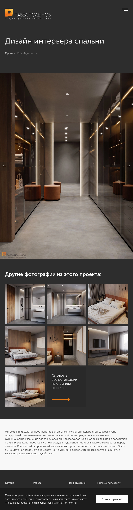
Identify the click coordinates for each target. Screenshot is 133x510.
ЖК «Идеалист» (26, 53)
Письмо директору (109, 483)
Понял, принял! (111, 499)
